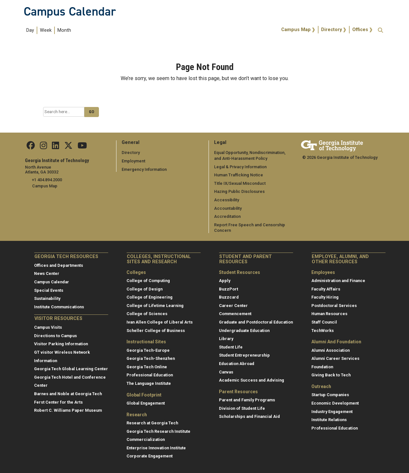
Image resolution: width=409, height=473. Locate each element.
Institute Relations (329, 419)
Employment (133, 161)
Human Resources (329, 313)
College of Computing (148, 280)
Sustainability (47, 298)
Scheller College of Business (155, 330)
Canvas (226, 372)
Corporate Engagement (149, 456)
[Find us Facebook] (31, 147)
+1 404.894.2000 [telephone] (47, 179)
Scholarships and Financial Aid (249, 416)
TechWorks (322, 330)
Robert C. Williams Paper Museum (68, 410)
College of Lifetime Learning (155, 305)
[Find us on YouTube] (82, 147)
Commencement (235, 313)
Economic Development (335, 403)
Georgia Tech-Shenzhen (150, 358)
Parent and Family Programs (247, 399)
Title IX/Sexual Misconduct (240, 183)
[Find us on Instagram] (43, 147)
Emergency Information (144, 169)
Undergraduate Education (244, 330)
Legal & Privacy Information (240, 166)
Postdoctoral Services (334, 305)
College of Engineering (149, 297)
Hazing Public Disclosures (239, 191)
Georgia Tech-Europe (148, 350)
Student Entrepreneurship (244, 355)
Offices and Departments (58, 265)
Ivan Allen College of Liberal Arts (159, 322)
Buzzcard (229, 297)
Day (30, 30)
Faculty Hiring (325, 297)
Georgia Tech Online (146, 366)
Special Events (48, 290)
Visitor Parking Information (61, 343)
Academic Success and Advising (251, 380)
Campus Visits (48, 327)
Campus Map (296, 29)
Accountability (228, 208)
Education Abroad (236, 363)
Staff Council (324, 322)
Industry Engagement (332, 411)
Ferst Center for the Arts (58, 402)
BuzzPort (228, 289)
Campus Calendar (70, 11)
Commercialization (145, 439)
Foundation (322, 366)
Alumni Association (330, 350)
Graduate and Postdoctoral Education (256, 322)
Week (46, 30)
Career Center (233, 305)
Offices (360, 29)
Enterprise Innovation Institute (156, 447)
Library (226, 338)
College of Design (144, 289)
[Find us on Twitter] (68, 147)
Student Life (231, 347)
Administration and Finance (338, 280)
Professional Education (149, 374)
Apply (224, 280)
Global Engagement (145, 403)
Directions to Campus (55, 335)
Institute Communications (59, 306)
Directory (331, 29)
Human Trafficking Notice (238, 174)
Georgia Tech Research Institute (158, 431)
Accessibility (226, 199)
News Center (46, 273)
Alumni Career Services (335, 358)
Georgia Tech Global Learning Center (71, 368)
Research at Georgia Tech (152, 422)
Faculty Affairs (325, 289)
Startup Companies (330, 394)
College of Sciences (146, 313)
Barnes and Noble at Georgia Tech (68, 393)
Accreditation (227, 216)
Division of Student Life (242, 408)
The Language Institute (148, 383)
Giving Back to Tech (331, 374)
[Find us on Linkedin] (55, 147)
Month (64, 30)
